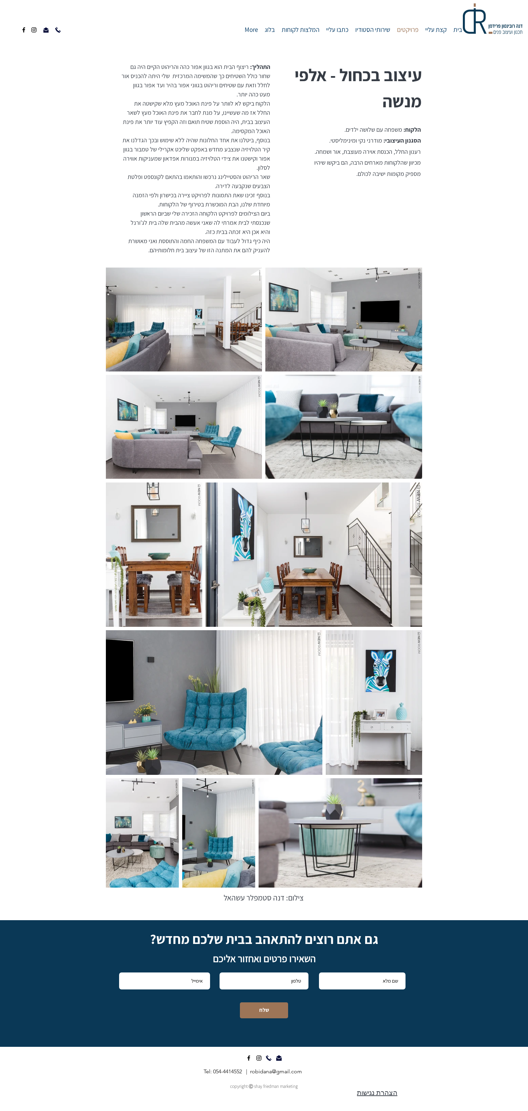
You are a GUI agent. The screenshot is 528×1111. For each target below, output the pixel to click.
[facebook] (23, 29)
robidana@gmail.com (276, 1071)
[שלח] (264, 1010)
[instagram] (34, 29)
